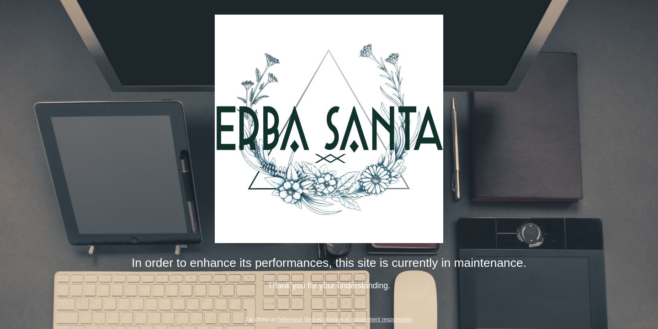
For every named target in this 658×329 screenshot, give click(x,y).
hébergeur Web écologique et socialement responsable (345, 319)
